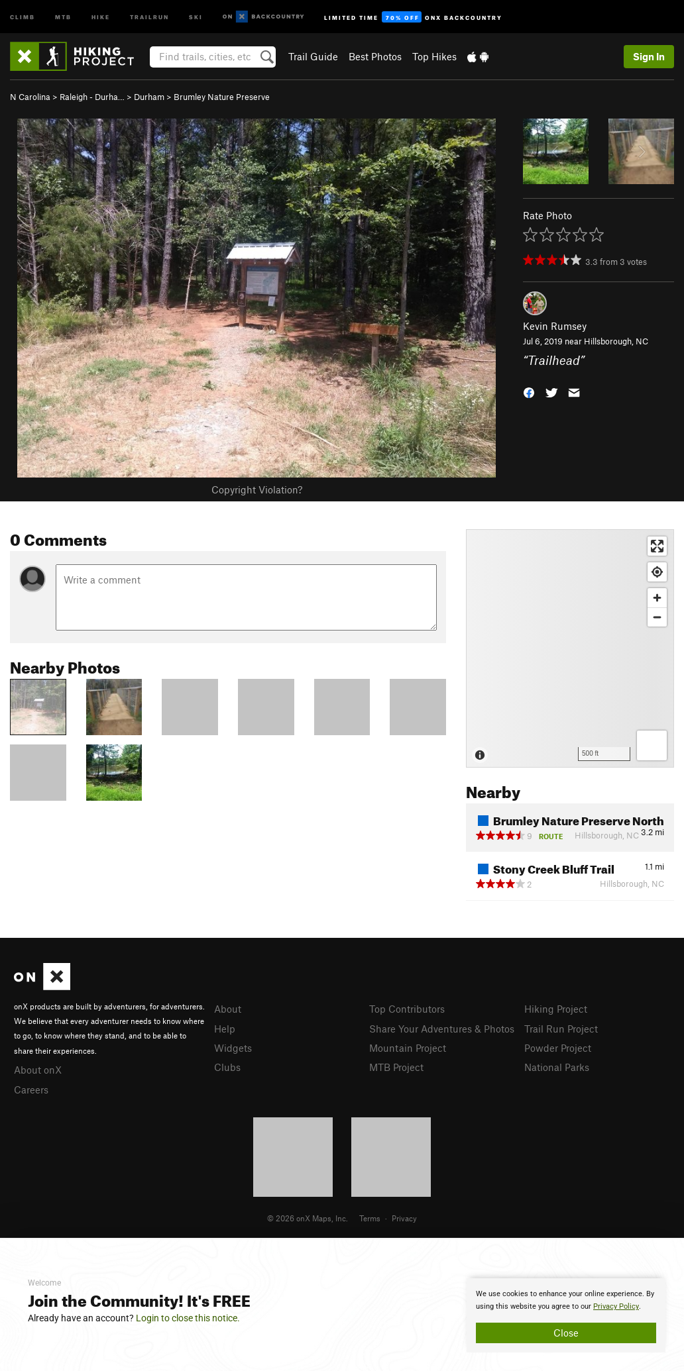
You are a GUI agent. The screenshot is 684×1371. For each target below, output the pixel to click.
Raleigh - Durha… (92, 96)
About (227, 1009)
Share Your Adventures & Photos (441, 1029)
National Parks (556, 1067)
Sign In (649, 56)
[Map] (570, 648)
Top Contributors (407, 1009)
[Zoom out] (657, 617)
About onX (38, 1070)
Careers (31, 1089)
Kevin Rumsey (555, 326)
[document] (566, 1315)
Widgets (233, 1048)
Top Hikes (434, 56)
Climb (22, 16)
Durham (149, 96)
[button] (529, 391)
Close (566, 1333)
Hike (100, 16)
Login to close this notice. (188, 1318)
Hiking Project (555, 1009)
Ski (196, 16)
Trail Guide (313, 56)
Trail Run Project (561, 1029)
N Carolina (30, 96)
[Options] (652, 745)
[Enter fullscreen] (657, 546)
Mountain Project (407, 1048)
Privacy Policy (616, 1306)
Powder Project (557, 1048)
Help (224, 1029)
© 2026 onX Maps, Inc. (307, 1218)
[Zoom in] (657, 597)
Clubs (227, 1067)
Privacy (404, 1218)
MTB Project (396, 1067)
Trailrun (149, 16)
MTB (63, 16)
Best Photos (375, 56)
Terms (369, 1218)
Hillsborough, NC (616, 341)
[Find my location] (657, 572)
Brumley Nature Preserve (222, 96)
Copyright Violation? (256, 489)
